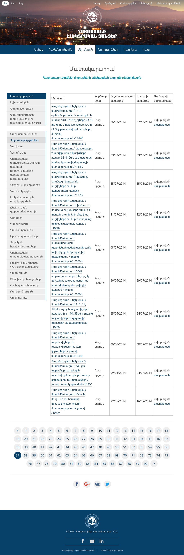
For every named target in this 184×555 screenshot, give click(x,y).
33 (133, 439)
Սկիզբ (38, 49)
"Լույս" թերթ (18, 152)
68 (108, 455)
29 (100, 439)
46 (84, 447)
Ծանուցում (146, 3)
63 (67, 455)
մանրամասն (162, 125)
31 (117, 439)
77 (38, 464)
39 (26, 447)
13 (125, 430)
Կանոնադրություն (21, 230)
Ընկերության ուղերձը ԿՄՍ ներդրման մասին (24, 265)
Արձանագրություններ (24, 236)
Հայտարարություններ (24, 140)
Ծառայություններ (21, 109)
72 (141, 455)
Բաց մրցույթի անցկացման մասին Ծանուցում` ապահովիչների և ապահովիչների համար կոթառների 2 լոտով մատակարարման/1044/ (68, 344)
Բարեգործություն (21, 291)
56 (166, 447)
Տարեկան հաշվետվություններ (23, 244)
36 (158, 439)
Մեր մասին (85, 49)
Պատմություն (19, 224)
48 (100, 447)
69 (117, 455)
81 (71, 464)
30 (108, 439)
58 (26, 455)
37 (166, 439)
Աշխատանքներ (20, 102)
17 (158, 430)
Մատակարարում (21, 96)
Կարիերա (130, 49)
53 (141, 447)
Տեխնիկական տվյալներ (25, 279)
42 (50, 447)
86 (112, 464)
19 (17, 439)
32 (125, 439)
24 (59, 439)
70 (125, 455)
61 (50, 455)
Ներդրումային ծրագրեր (25, 185)
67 (100, 455)
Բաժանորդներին (60, 49)
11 (108, 430)
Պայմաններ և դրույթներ (112, 550)
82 (79, 464)
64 (75, 455)
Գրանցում (110, 3)
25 (67, 439)
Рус (13, 3)
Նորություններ (108, 49)
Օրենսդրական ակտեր (24, 285)
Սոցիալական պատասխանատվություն (26, 254)
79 (55, 464)
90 (146, 464)
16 (150, 430)
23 (50, 439)
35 (150, 439)
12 (117, 430)
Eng (21, 3)
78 (46, 464)
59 (34, 455)
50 (117, 447)
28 (92, 439)
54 (150, 447)
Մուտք (96, 3)
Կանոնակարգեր (20, 191)
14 (133, 430)
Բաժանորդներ (128, 3)
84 (96, 464)
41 (42, 447)
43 (59, 447)
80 (63, 464)
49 (108, 447)
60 (42, 455)
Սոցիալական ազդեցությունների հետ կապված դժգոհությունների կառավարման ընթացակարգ (25, 169)
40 (34, 447)
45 (75, 447)
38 (17, 447)
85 (104, 464)
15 (141, 430)
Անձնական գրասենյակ (168, 3)
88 (129, 464)
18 (166, 430)
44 (67, 447)
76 (30, 464)
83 (88, 464)
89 (137, 464)
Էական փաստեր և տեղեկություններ (22, 199)
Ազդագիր (16, 218)
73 (150, 455)
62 (59, 455)
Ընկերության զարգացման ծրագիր (23, 209)
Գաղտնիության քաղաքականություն (78, 550)
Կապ (146, 49)
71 (133, 455)
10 (100, 430)
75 (166, 455)
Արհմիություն (18, 297)
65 (84, 455)
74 (158, 455)
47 (92, 447)
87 (121, 464)
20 (26, 439)
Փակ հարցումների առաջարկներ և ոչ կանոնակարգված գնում (25, 119)
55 (158, 447)
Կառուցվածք (18, 273)
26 (75, 439)
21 (34, 439)
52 (133, 447)
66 (92, 455)
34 (141, 439)
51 (125, 447)
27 (84, 439)
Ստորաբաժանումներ (23, 134)
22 (42, 439)
